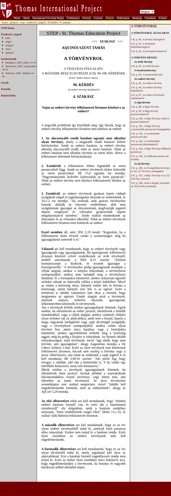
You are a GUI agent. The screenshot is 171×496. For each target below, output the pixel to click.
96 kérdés (52, 22)
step (22, 22)
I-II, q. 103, (145, 143)
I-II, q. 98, (145, 106)
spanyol (10, 52)
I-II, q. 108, (150, 184)
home (5, 22)
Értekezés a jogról (11, 34)
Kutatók (5, 88)
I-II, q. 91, (143, 45)
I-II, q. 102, (145, 135)
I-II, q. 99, (144, 112)
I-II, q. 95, (146, 83)
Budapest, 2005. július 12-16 (21, 62)
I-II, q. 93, (145, 66)
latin (8, 37)
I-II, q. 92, (149, 51)
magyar (9, 45)
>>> (120, 41)
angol (8, 41)
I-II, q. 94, (147, 74)
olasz (8, 48)
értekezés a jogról (36, 22)
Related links (8, 95)
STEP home (7, 27)
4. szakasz (65, 22)
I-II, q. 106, (150, 169)
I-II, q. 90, (147, 39)
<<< (94, 41)
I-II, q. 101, (150, 127)
